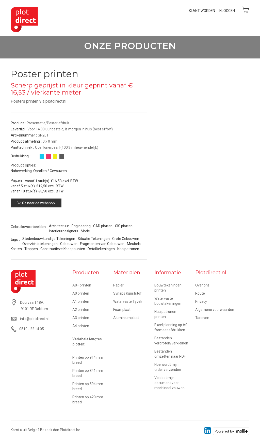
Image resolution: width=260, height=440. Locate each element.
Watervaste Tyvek (127, 301)
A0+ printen (81, 285)
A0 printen (80, 293)
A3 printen (80, 318)
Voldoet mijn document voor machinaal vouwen (169, 383)
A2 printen (80, 310)
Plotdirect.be (70, 430)
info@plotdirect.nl (34, 319)
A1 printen (80, 301)
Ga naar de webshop (36, 203)
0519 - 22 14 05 (31, 329)
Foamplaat (122, 310)
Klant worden (202, 11)
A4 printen (80, 326)
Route (200, 293)
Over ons (202, 285)
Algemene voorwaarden (214, 310)
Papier (118, 285)
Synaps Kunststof (127, 293)
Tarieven (202, 318)
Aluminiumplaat (126, 318)
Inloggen (227, 11)
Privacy (201, 301)
